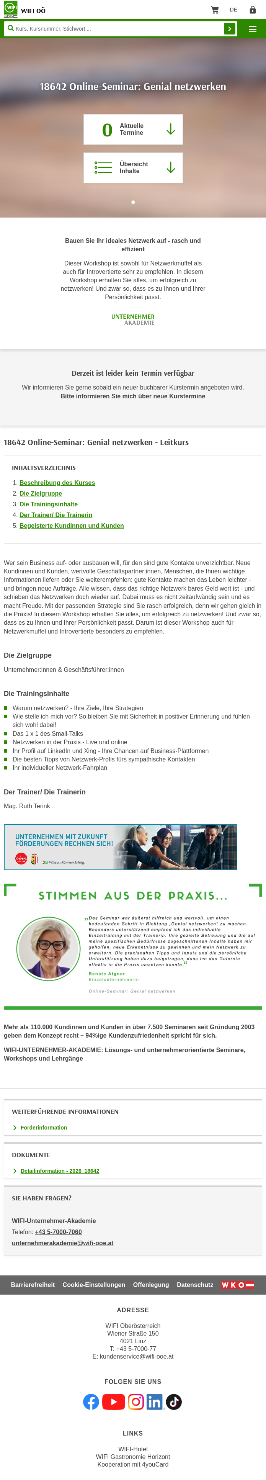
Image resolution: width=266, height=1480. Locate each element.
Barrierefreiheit (33, 1285)
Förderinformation (44, 1128)
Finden (229, 28)
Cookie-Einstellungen (94, 1285)
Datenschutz (195, 1285)
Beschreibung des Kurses (57, 483)
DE (236, 11)
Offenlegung (151, 1285)
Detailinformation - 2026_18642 (60, 1171)
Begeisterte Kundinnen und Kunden (72, 525)
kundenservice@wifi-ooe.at (136, 1356)
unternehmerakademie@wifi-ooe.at (62, 1243)
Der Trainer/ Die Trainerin (56, 515)
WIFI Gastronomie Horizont (133, 1457)
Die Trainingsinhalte (49, 504)
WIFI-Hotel (132, 1449)
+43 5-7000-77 (136, 1349)
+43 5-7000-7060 (58, 1232)
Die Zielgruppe (41, 493)
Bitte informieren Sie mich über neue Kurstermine (133, 396)
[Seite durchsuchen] (120, 28)
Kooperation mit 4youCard (133, 1464)
